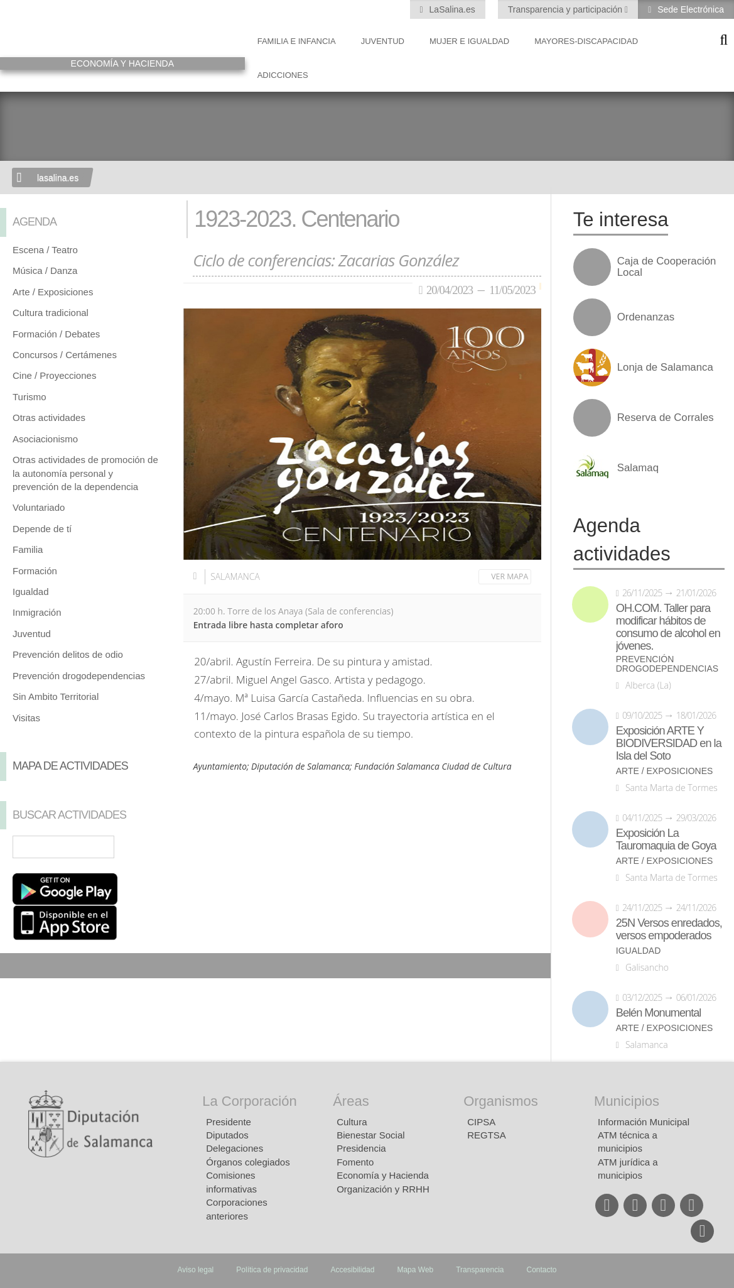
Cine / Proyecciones (54, 375)
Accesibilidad (352, 1269)
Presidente (228, 1121)
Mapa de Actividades (70, 766)
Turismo (29, 396)
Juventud (382, 41)
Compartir (15, 965)
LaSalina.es (451, 9)
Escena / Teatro (45, 249)
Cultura (352, 1121)
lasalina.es (57, 178)
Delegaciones (234, 1148)
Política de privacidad (272, 1269)
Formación (35, 570)
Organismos (500, 1101)
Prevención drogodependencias (79, 675)
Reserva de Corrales (665, 417)
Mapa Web (415, 1269)
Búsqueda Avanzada (155, 847)
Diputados (227, 1135)
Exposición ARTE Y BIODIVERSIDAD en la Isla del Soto (668, 743)
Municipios (626, 1101)
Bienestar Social (370, 1135)
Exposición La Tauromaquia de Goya (666, 839)
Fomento (355, 1162)
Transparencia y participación (566, 9)
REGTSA (486, 1135)
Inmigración (37, 612)
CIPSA (481, 1121)
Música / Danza (45, 270)
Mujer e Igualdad (469, 41)
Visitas (26, 717)
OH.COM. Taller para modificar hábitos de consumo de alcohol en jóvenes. (668, 627)
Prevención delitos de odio (68, 654)
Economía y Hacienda (383, 1175)
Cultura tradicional (51, 312)
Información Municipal (643, 1121)
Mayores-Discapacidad (586, 41)
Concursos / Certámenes (65, 354)
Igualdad (31, 591)
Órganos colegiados (247, 1162)
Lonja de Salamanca (665, 367)
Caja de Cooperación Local (666, 267)
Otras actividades (49, 417)
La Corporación (249, 1101)
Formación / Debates (56, 334)
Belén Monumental (658, 1013)
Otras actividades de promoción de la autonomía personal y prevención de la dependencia (85, 473)
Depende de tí (42, 528)
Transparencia (480, 1269)
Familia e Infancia (296, 41)
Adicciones (282, 75)
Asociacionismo (45, 439)
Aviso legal (195, 1269)
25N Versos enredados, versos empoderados (669, 929)
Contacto (542, 1269)
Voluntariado (39, 507)
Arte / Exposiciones (53, 292)
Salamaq (638, 468)
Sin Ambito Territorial (56, 696)
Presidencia (361, 1148)
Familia (28, 549)
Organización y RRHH (383, 1189)
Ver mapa (509, 576)
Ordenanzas (645, 317)
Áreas (351, 1101)
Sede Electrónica (689, 9)
